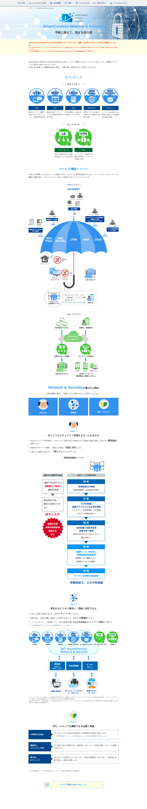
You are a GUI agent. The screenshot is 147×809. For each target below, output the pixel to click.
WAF (70, 3)
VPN (83, 150)
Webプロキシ (101, 3)
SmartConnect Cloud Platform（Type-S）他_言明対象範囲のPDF (70, 51)
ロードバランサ (84, 3)
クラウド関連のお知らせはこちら (73, 785)
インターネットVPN (39, 3)
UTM (23, 3)
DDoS (73, 108)
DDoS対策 (57, 3)
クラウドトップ (32, 8)
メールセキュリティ (120, 3)
